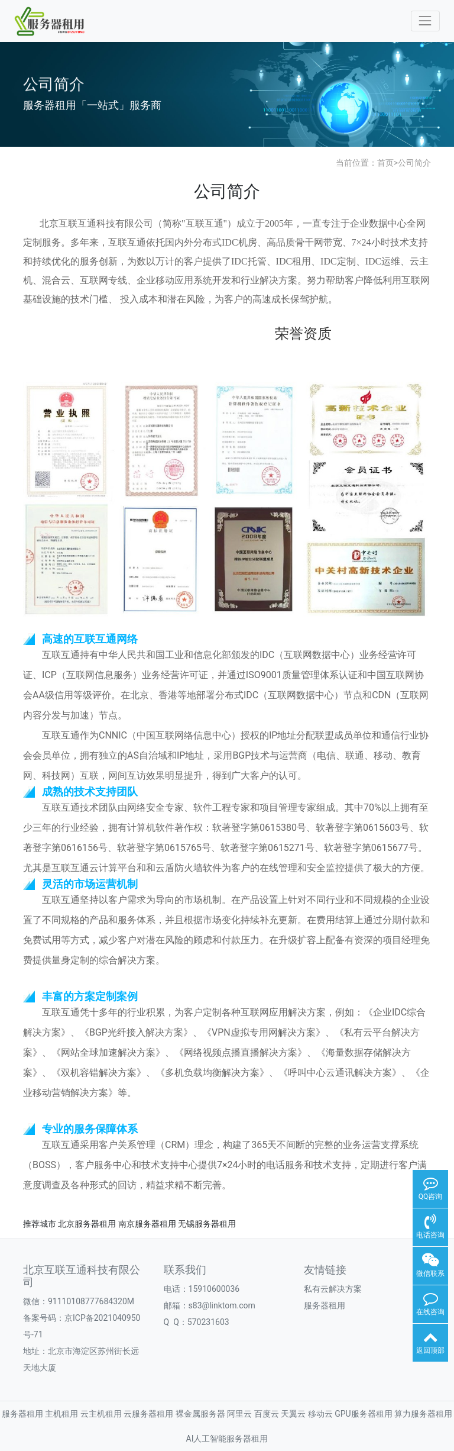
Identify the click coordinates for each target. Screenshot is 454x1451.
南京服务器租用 (147, 1223)
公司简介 (414, 162)
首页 (385, 162)
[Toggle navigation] (425, 21)
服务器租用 (324, 1305)
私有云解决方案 (333, 1289)
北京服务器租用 (87, 1223)
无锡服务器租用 (207, 1223)
